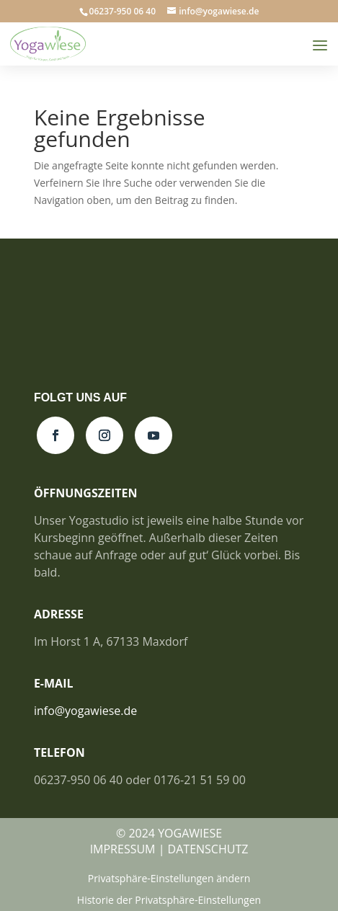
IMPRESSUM (123, 849)
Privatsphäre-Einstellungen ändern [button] (169, 879)
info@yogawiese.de (85, 711)
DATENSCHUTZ (208, 849)
